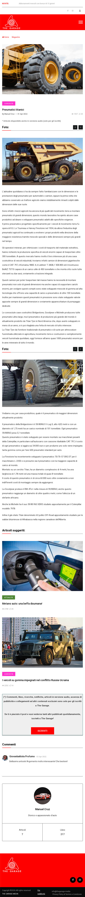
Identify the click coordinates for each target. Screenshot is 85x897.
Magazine (16, 37)
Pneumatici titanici (13, 109)
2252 (5, 686)
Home (5, 37)
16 (11, 686)
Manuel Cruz (42, 809)
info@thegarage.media (61, 891)
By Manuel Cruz (8, 114)
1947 (75, 114)
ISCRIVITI (42, 731)
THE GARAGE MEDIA (10, 894)
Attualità (8, 597)
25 (11, 609)
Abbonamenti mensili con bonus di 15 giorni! (37, 4)
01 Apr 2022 (22, 114)
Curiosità (8, 103)
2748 (5, 609)
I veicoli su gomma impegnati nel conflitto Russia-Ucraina (35, 680)
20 (81, 114)
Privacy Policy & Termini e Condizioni (67, 894)
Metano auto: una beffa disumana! (22, 603)
